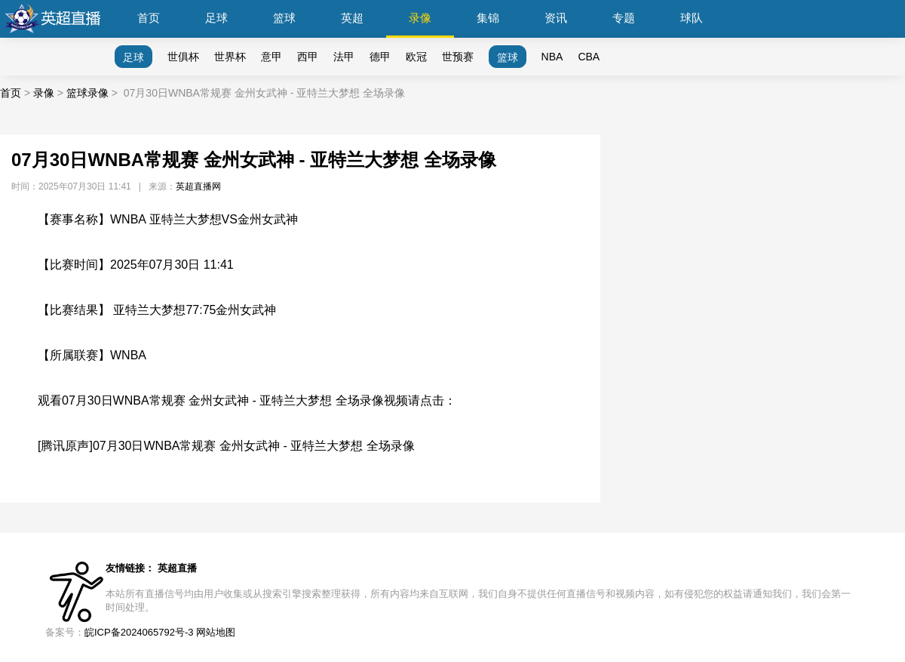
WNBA (128, 355)
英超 (352, 17)
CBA (589, 57)
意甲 (271, 57)
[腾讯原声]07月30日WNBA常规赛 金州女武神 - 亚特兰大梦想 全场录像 (226, 445)
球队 (691, 17)
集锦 (488, 17)
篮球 (284, 17)
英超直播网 (198, 186)
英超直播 (177, 568)
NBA (552, 57)
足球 (216, 17)
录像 (420, 17)
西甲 (307, 57)
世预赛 (458, 57)
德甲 (380, 57)
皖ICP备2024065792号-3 (139, 632)
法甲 (343, 57)
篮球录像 (87, 93)
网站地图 (215, 632)
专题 (623, 17)
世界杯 (230, 57)
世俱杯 (183, 57)
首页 (148, 17)
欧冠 (416, 57)
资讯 (556, 17)
